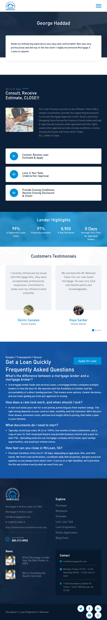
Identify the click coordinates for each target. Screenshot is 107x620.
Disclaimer (11, 611)
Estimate (61, 516)
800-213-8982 (20, 539)
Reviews (44, 611)
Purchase (61, 505)
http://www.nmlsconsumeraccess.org (26, 527)
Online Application (66, 532)
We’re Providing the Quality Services (33, 574)
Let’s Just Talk (64, 521)
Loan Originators (66, 527)
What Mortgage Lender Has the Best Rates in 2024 (36, 560)
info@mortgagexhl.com (18, 516)
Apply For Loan (87, 361)
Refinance (61, 510)
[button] (93, 330)
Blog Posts (62, 537)
